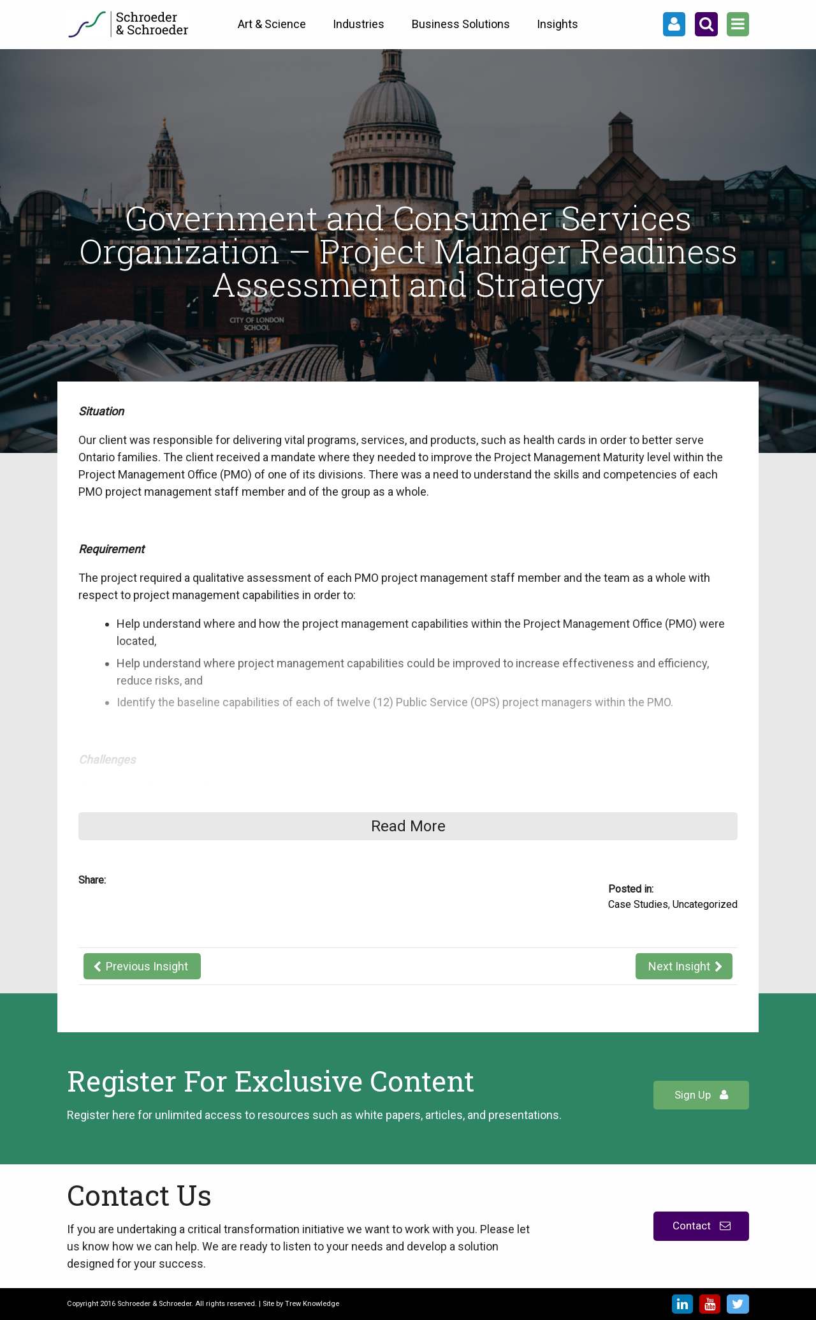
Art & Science (272, 24)
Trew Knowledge (312, 1304)
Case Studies (638, 904)
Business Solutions (461, 24)
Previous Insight (147, 966)
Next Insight (679, 966)
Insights (557, 24)
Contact (702, 1225)
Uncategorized (705, 904)
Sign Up (701, 1094)
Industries (358, 24)
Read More (408, 826)
